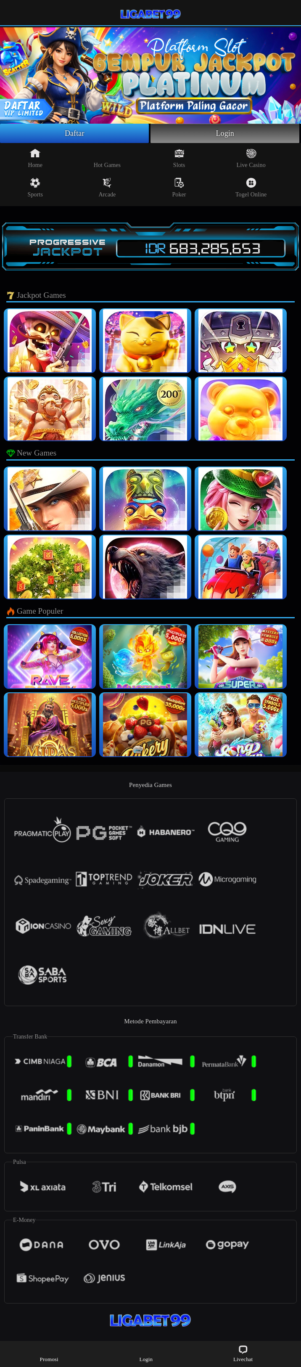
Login (225, 133)
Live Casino (251, 158)
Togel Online (251, 187)
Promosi (49, 1353)
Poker (179, 187)
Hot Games (107, 158)
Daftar (74, 133)
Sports (35, 187)
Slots (179, 158)
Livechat (243, 1353)
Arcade (107, 187)
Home (35, 158)
